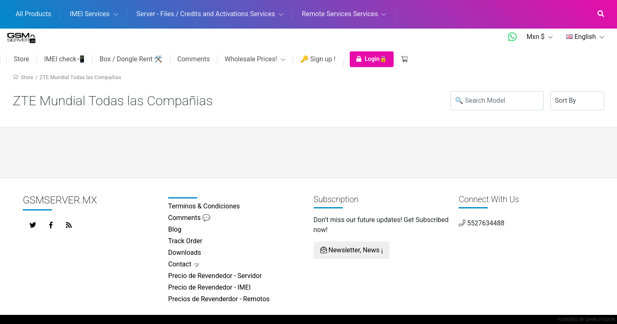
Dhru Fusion (600, 319)
